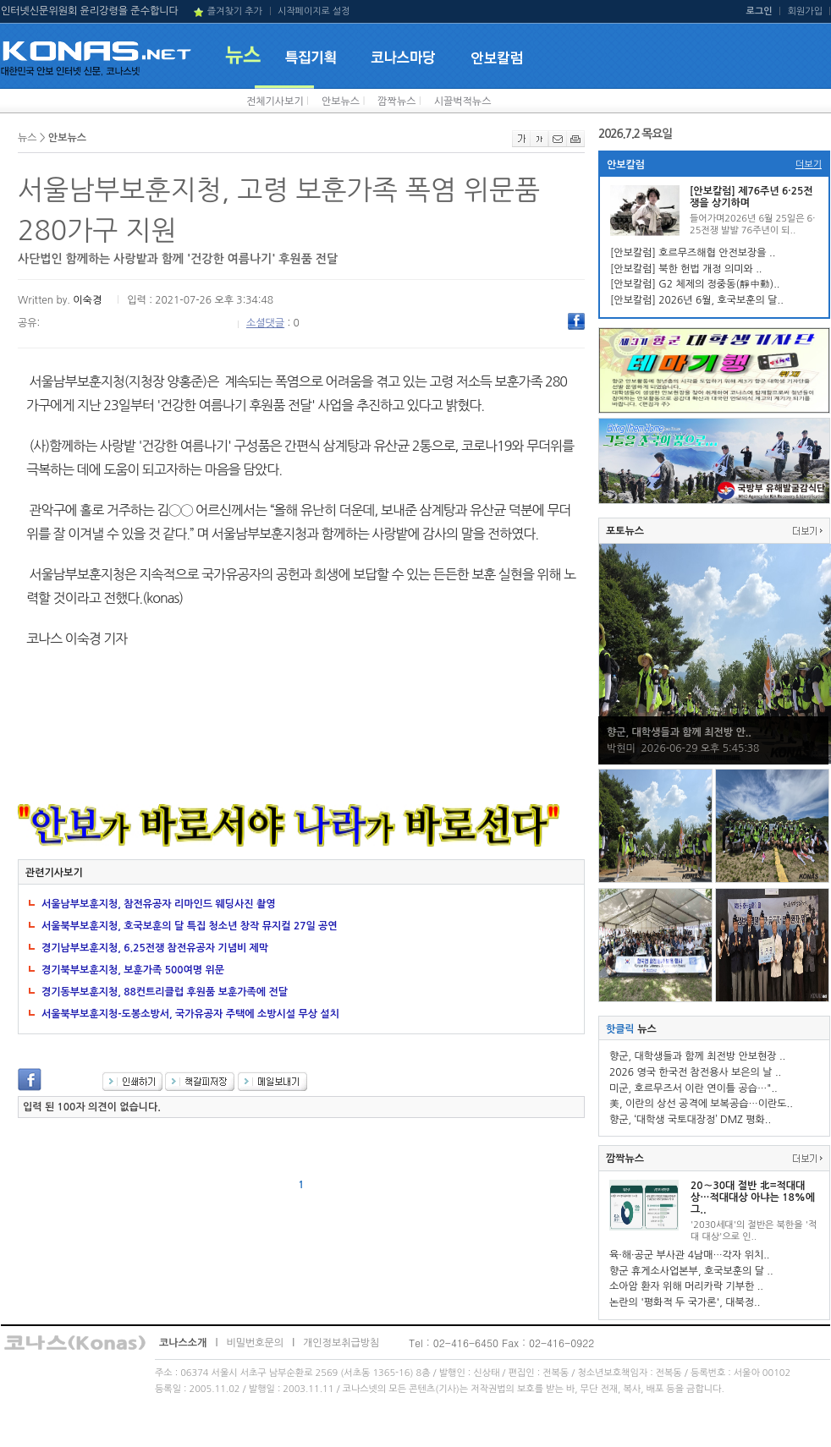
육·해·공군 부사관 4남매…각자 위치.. (689, 1255)
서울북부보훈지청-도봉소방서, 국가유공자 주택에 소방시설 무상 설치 (190, 1014)
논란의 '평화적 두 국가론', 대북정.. (684, 1302)
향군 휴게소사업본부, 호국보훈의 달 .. (691, 1271)
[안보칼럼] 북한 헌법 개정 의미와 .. (686, 269)
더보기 (808, 164)
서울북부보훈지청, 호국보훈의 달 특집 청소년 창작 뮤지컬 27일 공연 (189, 926)
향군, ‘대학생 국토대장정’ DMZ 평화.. (690, 1120)
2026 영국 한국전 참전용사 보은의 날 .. (695, 1072)
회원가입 (805, 11)
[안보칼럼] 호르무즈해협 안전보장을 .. (692, 253)
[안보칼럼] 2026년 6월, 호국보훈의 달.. (697, 300)
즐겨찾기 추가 (234, 11)
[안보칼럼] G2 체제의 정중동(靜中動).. (694, 284)
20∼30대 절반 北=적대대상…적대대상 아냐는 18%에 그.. (753, 1197)
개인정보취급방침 (341, 1343)
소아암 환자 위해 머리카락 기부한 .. (686, 1286)
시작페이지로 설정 (314, 11)
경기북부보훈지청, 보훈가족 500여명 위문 (132, 970)
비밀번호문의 (254, 1343)
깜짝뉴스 (396, 101)
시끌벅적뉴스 (463, 101)
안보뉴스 (341, 101)
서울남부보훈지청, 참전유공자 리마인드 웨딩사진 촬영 (158, 904)
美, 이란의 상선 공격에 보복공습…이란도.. (701, 1104)
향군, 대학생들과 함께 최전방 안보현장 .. (697, 1056)
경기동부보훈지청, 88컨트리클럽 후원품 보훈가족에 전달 (164, 992)
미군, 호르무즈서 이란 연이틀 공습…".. (693, 1088)
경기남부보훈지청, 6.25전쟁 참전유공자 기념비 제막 (154, 948)
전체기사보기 (275, 101)
